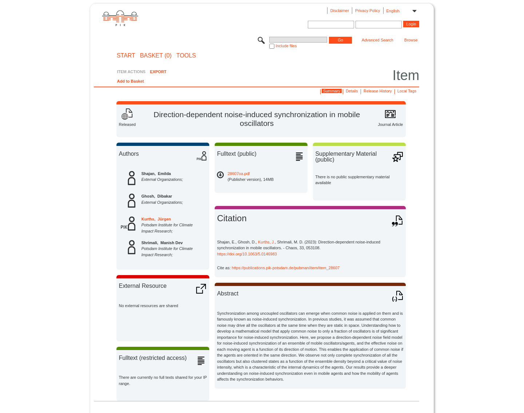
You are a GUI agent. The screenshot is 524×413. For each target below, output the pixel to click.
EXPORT (158, 72)
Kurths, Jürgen (156, 219)
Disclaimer (339, 10)
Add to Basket (130, 81)
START (126, 56)
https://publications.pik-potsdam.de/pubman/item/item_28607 (286, 268)
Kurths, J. (266, 242)
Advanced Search (377, 40)
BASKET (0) (156, 56)
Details (352, 91)
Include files (286, 46)
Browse (411, 40)
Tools (186, 56)
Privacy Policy (367, 10)
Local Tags (406, 91)
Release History (378, 91)
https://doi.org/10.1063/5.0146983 (247, 254)
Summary (331, 91)
